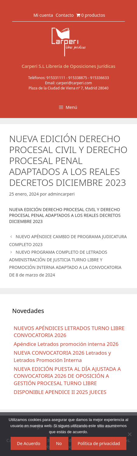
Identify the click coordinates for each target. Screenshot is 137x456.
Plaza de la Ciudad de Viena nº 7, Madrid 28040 (68, 88)
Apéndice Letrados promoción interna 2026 (66, 343)
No (59, 443)
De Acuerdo (28, 443)
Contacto (65, 15)
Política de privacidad (99, 443)
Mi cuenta (43, 15)
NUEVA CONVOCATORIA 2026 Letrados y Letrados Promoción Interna (62, 356)
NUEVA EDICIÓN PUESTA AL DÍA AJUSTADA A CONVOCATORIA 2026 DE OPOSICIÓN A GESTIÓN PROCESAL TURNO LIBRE (67, 376)
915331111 (55, 77)
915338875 (77, 77)
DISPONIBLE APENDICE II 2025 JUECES (60, 391)
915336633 (99, 77)
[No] (129, 434)
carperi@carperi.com (74, 82)
